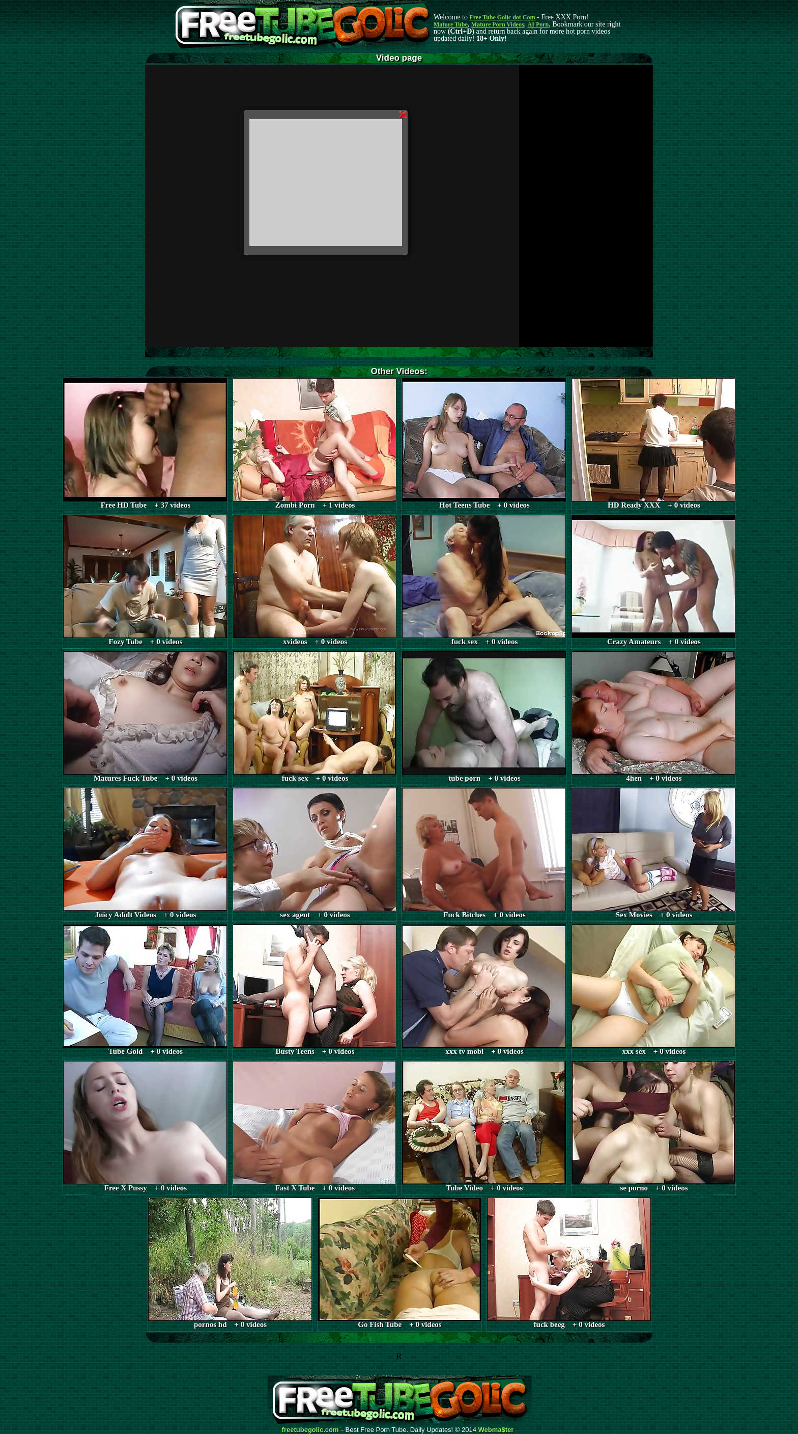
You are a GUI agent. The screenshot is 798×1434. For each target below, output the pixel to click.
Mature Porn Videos (497, 24)
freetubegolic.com (310, 1429)
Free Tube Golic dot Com (502, 17)
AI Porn (538, 24)
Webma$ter (496, 1429)
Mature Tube (451, 24)
